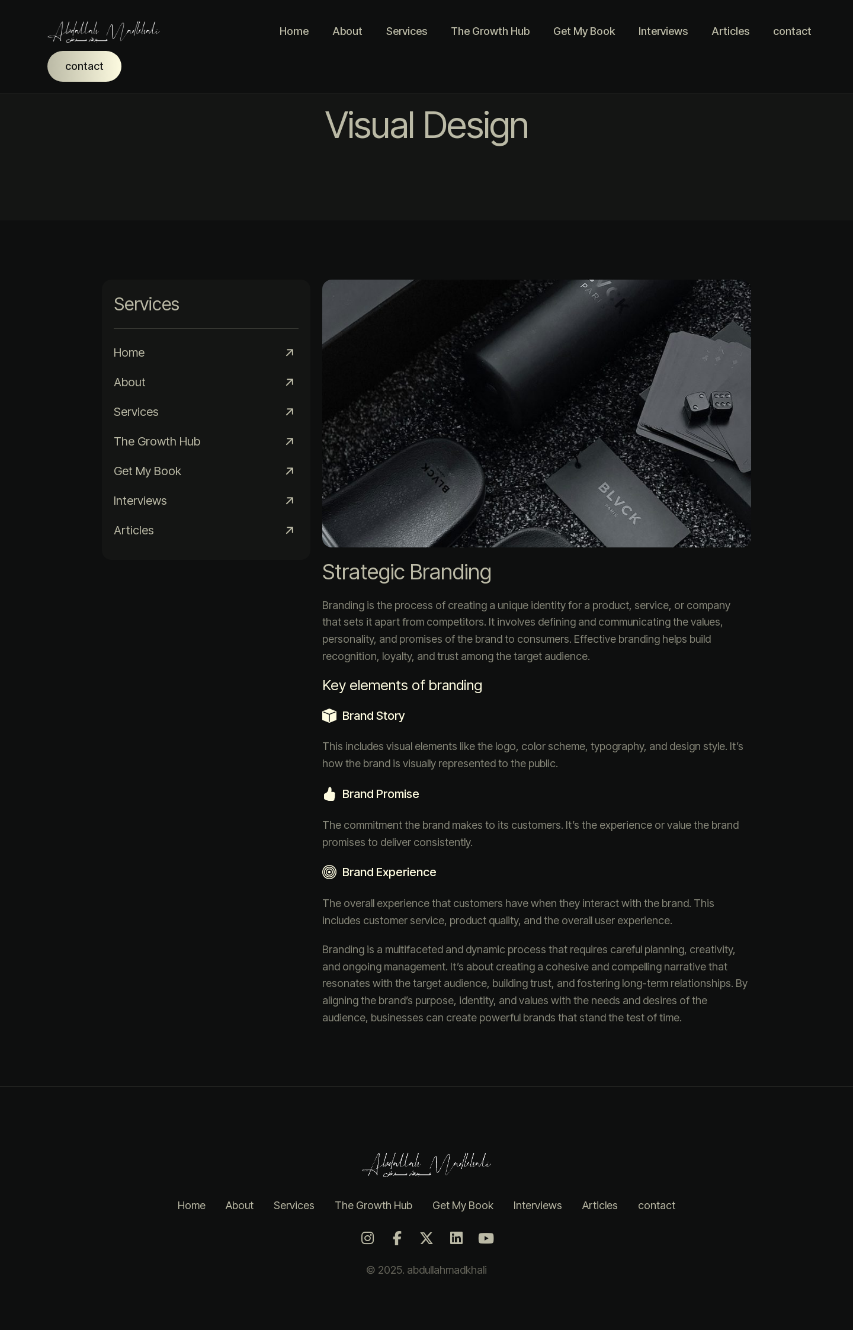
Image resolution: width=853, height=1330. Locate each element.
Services (406, 31)
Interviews (663, 31)
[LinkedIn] (456, 1238)
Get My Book (584, 31)
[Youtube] (486, 1238)
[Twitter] (426, 1238)
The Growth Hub (490, 31)
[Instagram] (367, 1238)
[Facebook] (397, 1238)
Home (294, 31)
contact (792, 31)
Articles (730, 31)
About (347, 31)
